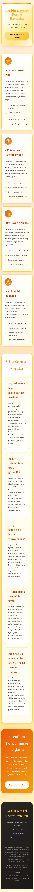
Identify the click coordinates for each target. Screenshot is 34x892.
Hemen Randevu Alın (17, 785)
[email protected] (18, 837)
